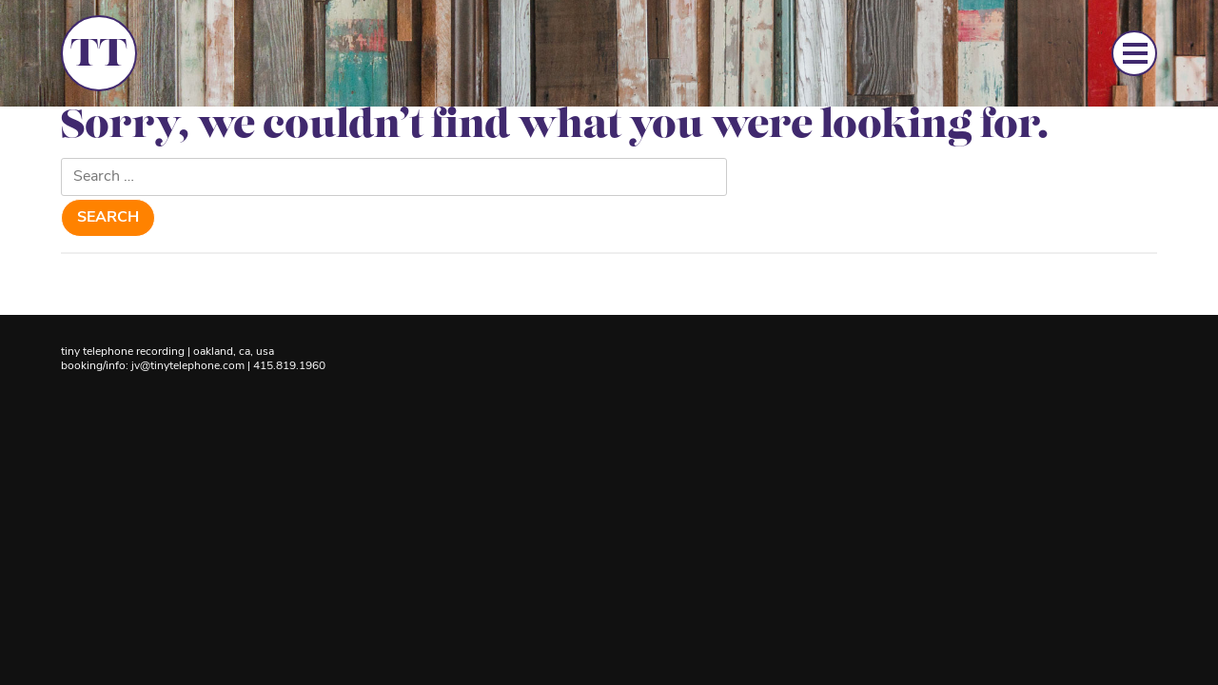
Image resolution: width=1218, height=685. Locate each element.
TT (99, 56)
